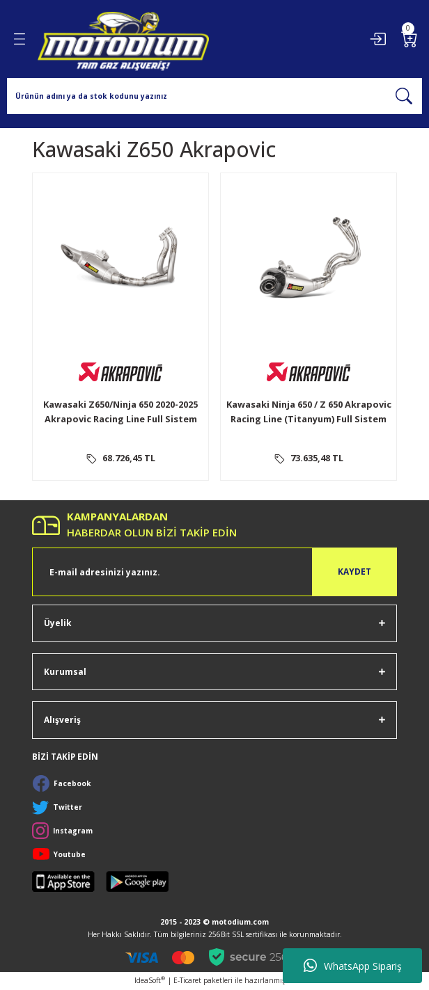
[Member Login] (377, 38)
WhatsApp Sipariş (353, 965)
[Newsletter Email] (214, 572)
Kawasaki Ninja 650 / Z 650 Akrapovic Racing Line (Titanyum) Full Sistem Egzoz (308, 414)
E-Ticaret (187, 980)
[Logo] (123, 39)
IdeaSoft (149, 980)
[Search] (214, 96)
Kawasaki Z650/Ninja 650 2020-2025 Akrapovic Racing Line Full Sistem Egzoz (120, 414)
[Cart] (409, 38)
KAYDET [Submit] (354, 571)
